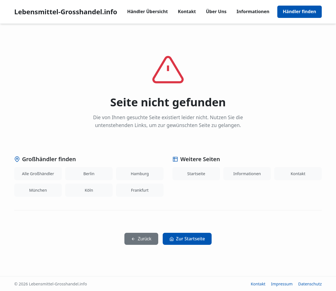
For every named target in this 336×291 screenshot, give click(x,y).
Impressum (282, 284)
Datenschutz (310, 284)
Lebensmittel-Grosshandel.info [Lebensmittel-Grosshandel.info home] (65, 11)
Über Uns (216, 11)
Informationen (252, 11)
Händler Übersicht (147, 11)
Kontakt (187, 11)
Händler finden (299, 11)
